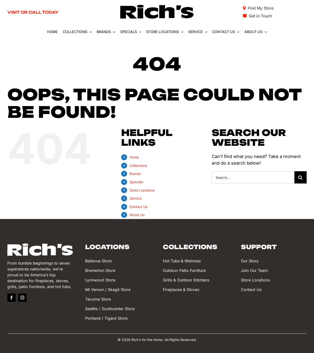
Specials (136, 182)
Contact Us (138, 207)
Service (136, 198)
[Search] (300, 177)
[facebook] (11, 297)
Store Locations (142, 190)
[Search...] (253, 177)
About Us (137, 215)
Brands (135, 173)
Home (134, 157)
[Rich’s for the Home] (157, 7)
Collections (138, 165)
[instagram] (22, 297)
